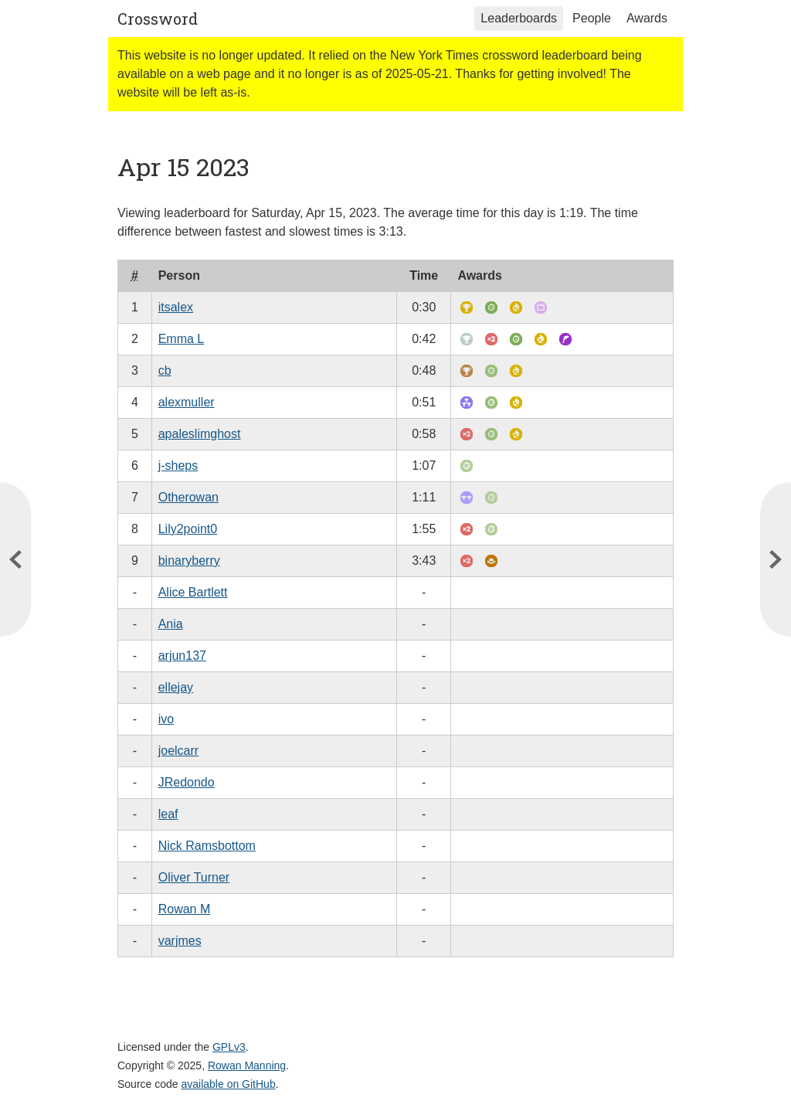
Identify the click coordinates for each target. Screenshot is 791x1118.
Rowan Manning (247, 1065)
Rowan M (184, 909)
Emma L (181, 338)
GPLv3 (229, 1047)
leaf (168, 814)
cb (164, 370)
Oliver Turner (193, 877)
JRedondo (186, 782)
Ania (170, 623)
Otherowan (188, 497)
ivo (166, 719)
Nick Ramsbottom (207, 845)
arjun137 (182, 655)
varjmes (180, 940)
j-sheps (178, 465)
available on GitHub (229, 1084)
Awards (646, 18)
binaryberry (189, 560)
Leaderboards (518, 18)
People (591, 18)
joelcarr (178, 750)
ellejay (175, 687)
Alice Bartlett (193, 592)
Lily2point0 (188, 528)
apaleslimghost (199, 433)
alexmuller (186, 402)
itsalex (175, 307)
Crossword (157, 18)
